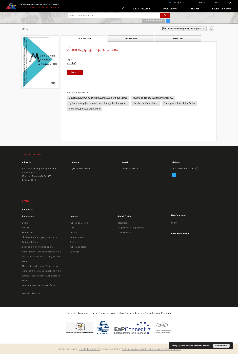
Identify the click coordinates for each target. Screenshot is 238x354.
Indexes (195, 8)
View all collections (31, 293)
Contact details (125, 232)
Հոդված (71, 63)
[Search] (165, 15)
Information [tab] (131, 38)
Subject (73, 242)
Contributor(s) (76, 237)
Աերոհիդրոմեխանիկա (145, 103)
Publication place (78, 246)
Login (228, 2)
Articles (25, 227)
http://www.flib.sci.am (183, 168)
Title (72, 227)
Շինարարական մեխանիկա (180, 103)
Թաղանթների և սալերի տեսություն (153, 97)
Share (216, 2)
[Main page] (123, 8)
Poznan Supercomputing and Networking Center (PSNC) (151, 349)
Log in (174, 222)
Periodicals (27, 232)
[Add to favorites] (211, 29)
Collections (170, 8)
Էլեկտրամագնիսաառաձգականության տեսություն (98, 103)
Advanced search (153, 20)
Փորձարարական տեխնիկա (85, 108)
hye (176, 2)
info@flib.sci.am (130, 168)
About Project (141, 8)
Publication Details (79, 222)
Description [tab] (84, 38)
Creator (73, 232)
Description (123, 222)
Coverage (74, 251)
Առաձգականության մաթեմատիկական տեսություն (98, 97)
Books (25, 222)
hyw (182, 2)
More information (201, 346)
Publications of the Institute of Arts (38, 285)
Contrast (202, 2)
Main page (27, 209)
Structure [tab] (178, 38)
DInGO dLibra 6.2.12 (89, 349)
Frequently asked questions (131, 227)
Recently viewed (222, 8)
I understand (221, 346)
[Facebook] (174, 175)
